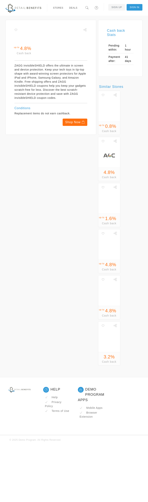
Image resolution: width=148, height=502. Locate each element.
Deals (73, 8)
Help (51, 397)
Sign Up (116, 7)
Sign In (134, 7)
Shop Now (75, 122)
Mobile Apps (91, 407)
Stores (58, 8)
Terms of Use (57, 410)
